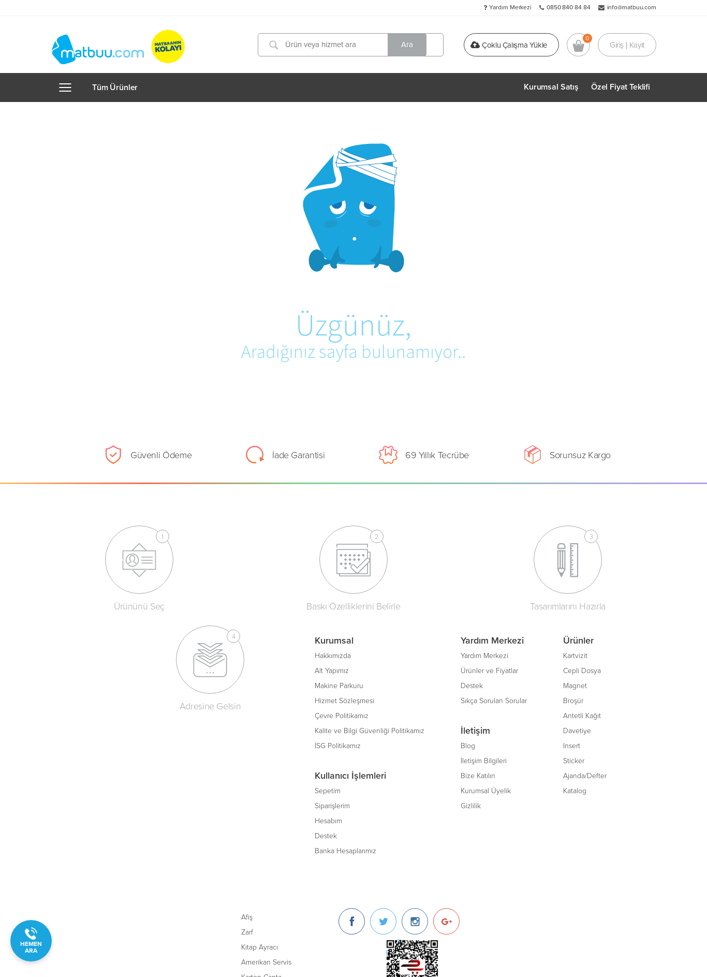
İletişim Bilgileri (246, 759)
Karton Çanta (425, 714)
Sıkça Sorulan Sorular (256, 699)
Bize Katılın (240, 774)
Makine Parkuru (101, 684)
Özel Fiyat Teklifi (620, 87)
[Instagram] (579, 658)
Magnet (337, 684)
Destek (88, 834)
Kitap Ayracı (423, 684)
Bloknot (417, 744)
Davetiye (340, 729)
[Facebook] (516, 658)
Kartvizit (338, 654)
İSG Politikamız (100, 744)
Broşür (336, 699)
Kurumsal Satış (551, 87)
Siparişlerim (94, 804)
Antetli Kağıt (344, 714)
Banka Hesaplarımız (108, 849)
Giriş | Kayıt (627, 44)
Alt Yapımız (94, 669)
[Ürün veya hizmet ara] (352, 44)
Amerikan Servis (430, 699)
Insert (334, 744)
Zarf (411, 669)
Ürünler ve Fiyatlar (252, 669)
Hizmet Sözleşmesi (107, 699)
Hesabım (91, 819)
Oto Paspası (424, 774)
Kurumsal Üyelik (248, 789)
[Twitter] (547, 658)
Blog (230, 744)
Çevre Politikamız (104, 714)
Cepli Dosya (344, 669)
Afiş (411, 654)
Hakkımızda (95, 654)
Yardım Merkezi (510, 7)
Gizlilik (233, 804)
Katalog (337, 789)
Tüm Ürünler (115, 87)
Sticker (336, 759)
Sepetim (90, 789)
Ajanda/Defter (347, 774)
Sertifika (417, 729)
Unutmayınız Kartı (432, 759)
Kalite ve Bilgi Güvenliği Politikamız (132, 729)
